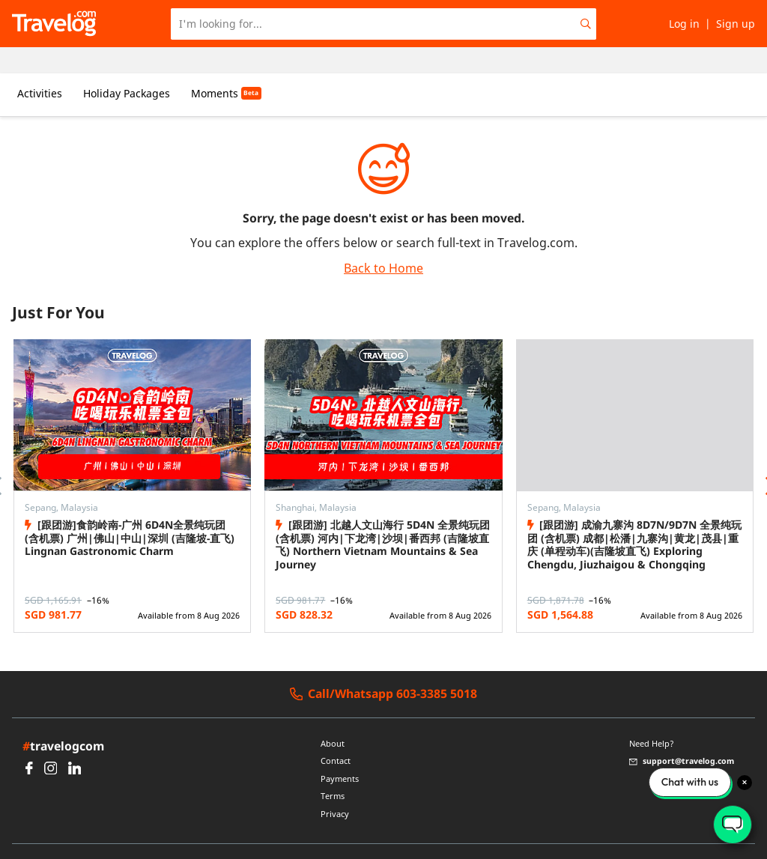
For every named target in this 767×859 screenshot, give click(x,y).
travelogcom (63, 719)
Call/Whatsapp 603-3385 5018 (384, 668)
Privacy (335, 788)
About (333, 717)
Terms (333, 770)
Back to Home (383, 242)
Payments (340, 752)
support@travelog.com (681, 735)
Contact (336, 734)
